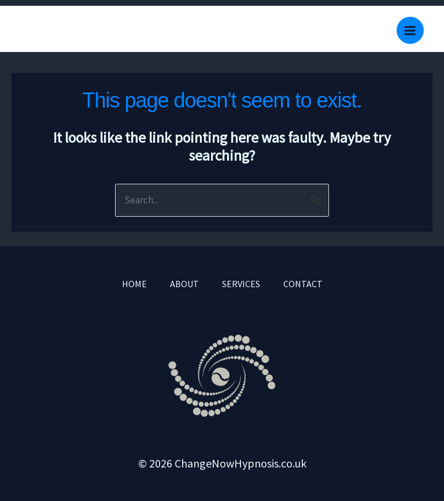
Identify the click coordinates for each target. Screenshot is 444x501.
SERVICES (241, 284)
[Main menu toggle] (410, 30)
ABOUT (184, 284)
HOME (134, 284)
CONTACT (303, 284)
